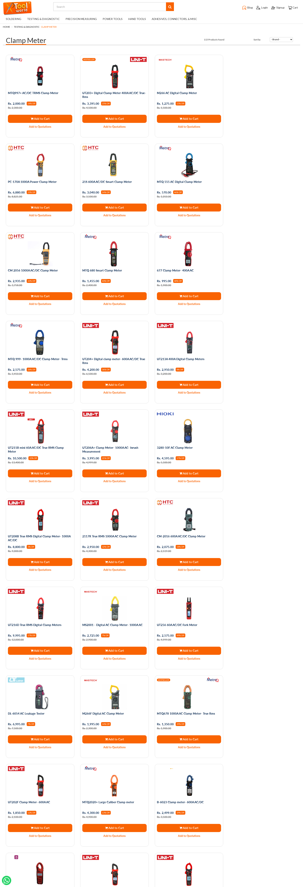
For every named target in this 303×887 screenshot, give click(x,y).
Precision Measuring (81, 19)
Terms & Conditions (43, 812)
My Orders (86, 807)
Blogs (34, 828)
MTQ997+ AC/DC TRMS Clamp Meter (33, 93)
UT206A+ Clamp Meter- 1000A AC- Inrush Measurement (110, 360)
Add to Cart (40, 118)
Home (6, 26)
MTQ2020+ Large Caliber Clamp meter (108, 624)
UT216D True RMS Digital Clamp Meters (183, 447)
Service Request (40, 839)
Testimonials (38, 834)
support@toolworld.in (150, 853)
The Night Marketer (163, 884)
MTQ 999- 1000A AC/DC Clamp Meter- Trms (112, 270)
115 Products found (214, 39)
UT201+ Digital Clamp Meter (27, 713)
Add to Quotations (40, 126)
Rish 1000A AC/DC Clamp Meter (252, 624)
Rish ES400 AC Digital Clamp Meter (180, 713)
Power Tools (113, 19)
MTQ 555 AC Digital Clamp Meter (104, 181)
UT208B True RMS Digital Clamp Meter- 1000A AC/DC (262, 360)
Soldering (13, 19)
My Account (87, 812)
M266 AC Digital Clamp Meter (177, 93)
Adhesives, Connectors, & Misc (174, 19)
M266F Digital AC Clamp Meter (177, 536)
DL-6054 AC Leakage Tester (100, 536)
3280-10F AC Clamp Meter (174, 358)
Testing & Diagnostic (43, 19)
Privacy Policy (39, 807)
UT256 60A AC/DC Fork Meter (28, 536)
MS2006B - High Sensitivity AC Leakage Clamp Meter (262, 715)
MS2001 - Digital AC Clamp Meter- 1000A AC (261, 447)
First (133, 769)
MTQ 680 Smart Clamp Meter (251, 181)
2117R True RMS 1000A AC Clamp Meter (35, 447)
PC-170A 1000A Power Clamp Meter (255, 93)
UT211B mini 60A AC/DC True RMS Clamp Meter (36, 360)
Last (170, 769)
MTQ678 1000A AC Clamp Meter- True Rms (260, 536)
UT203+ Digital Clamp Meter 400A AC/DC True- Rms (114, 94)
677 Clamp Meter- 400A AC (26, 270)
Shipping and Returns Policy (47, 823)
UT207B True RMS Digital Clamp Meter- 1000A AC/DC (113, 715)
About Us (36, 817)
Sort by (257, 39)
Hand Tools (137, 19)
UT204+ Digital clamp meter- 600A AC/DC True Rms (188, 272)
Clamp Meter (49, 26)
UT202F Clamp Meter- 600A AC (29, 624)
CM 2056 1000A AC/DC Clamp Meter (181, 181)
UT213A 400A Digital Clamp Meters (254, 270)
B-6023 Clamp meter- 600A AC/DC (180, 624)
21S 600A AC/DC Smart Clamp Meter (32, 181)
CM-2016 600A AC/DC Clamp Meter (106, 447)
